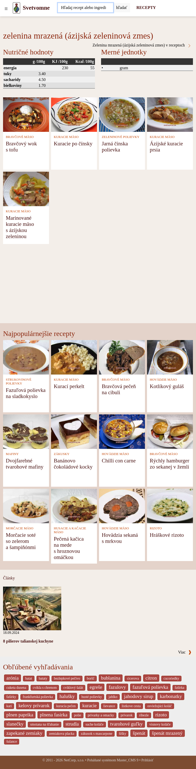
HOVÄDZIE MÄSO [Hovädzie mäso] (163, 379)
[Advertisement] (98, 285)
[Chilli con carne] (122, 431)
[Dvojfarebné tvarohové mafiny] (26, 431)
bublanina (110, 678)
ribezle (144, 715)
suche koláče (94, 724)
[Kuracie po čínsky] (74, 114)
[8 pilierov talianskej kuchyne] (32, 608)
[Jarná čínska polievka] (122, 114)
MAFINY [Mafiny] (12, 454)
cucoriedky (171, 678)
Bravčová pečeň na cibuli (119, 389)
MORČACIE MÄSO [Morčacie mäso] (19, 528)
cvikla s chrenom (45, 688)
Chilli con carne (119, 460)
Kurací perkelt (69, 386)
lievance (109, 706)
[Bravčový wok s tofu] (26, 114)
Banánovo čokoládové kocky (73, 464)
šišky (122, 734)
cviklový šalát (73, 688)
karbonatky (171, 696)
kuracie (89, 705)
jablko (112, 697)
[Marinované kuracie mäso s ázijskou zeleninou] (26, 188)
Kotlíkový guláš (167, 386)
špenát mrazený (167, 733)
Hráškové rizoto (167, 535)
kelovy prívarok (34, 705)
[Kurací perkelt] (74, 357)
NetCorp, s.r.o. (74, 760)
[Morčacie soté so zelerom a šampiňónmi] (26, 505)
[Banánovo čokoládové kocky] (74, 431)
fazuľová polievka (150, 687)
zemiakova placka (61, 734)
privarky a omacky (101, 715)
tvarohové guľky (126, 724)
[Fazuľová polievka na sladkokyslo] (26, 357)
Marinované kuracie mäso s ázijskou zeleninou (20, 227)
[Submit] (121, 7)
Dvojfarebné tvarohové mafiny (24, 464)
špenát (139, 733)
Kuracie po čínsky (73, 143)
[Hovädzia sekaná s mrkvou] (122, 505)
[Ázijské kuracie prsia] (170, 114)
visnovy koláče (159, 724)
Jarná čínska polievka (115, 147)
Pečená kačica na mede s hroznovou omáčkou (69, 548)
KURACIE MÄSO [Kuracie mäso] (66, 137)
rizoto (161, 714)
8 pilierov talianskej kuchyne (28, 641)
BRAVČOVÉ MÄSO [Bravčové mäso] (20, 137)
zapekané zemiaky (24, 733)
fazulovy (117, 687)
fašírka (179, 688)
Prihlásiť (147, 760)
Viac (184, 652)
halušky (67, 696)
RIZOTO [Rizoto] (156, 528)
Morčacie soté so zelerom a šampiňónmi (21, 541)
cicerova (133, 678)
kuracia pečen (66, 706)
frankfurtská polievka (38, 697)
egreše (96, 687)
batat (28, 678)
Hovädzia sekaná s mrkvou (120, 538)
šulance (11, 741)
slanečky (14, 724)
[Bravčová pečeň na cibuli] (122, 357)
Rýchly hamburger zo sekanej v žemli (169, 464)
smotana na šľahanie (44, 724)
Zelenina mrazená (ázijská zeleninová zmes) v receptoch (141, 45)
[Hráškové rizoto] (170, 505)
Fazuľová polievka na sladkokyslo (26, 393)
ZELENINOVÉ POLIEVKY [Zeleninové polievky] (121, 137)
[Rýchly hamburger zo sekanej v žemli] (170, 431)
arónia (12, 678)
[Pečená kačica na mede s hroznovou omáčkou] (74, 505)
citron (151, 678)
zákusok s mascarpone (96, 734)
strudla (72, 724)
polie (77, 715)
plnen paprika (19, 714)
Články (9, 578)
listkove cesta (131, 706)
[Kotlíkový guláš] (170, 357)
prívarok (127, 715)
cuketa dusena (16, 688)
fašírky (11, 697)
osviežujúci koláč (159, 706)
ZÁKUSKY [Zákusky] (61, 454)
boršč (90, 678)
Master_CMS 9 (127, 760)
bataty (43, 678)
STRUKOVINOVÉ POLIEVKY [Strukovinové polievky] (18, 381)
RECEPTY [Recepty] (146, 7)
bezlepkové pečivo (67, 678)
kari (9, 706)
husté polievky (91, 697)
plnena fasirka (53, 714)
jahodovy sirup (138, 696)
